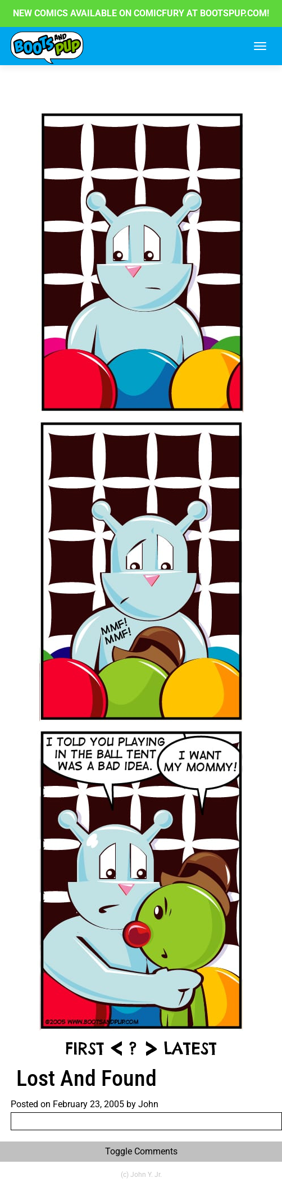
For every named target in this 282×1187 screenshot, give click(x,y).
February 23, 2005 (88, 1104)
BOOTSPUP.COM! (233, 13)
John (148, 1104)
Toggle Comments (141, 1151)
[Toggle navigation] (260, 46)
